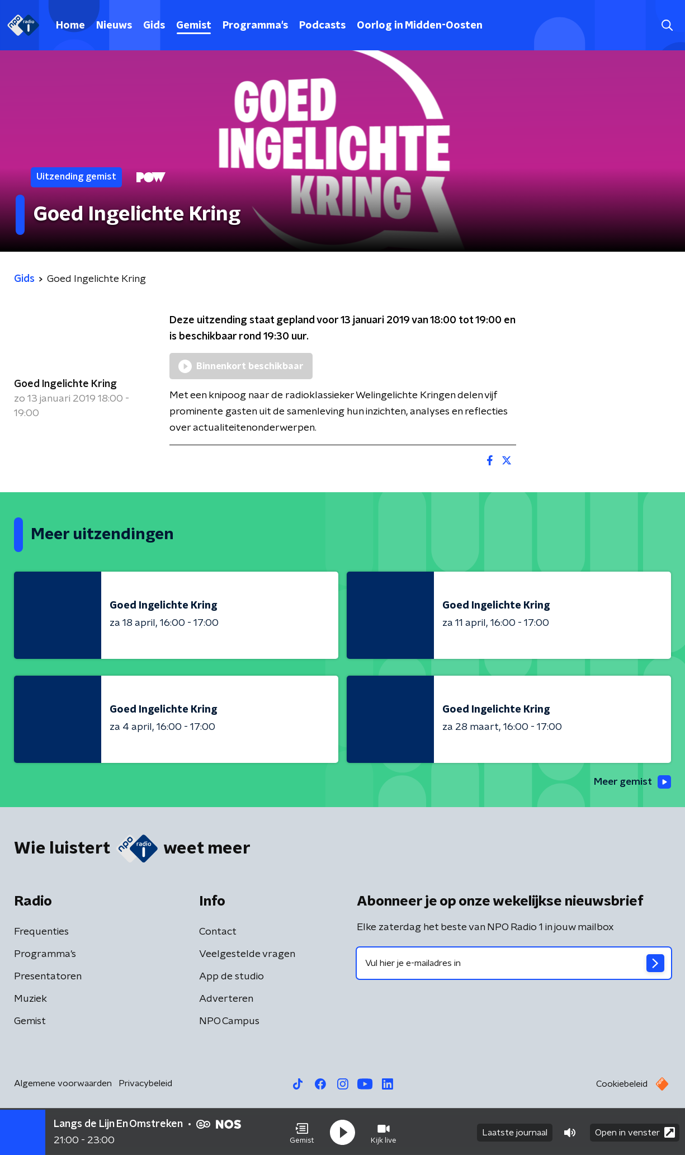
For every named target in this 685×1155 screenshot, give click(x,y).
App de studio (231, 977)
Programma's (255, 26)
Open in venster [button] (635, 1131)
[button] (302, 1131)
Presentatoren (48, 977)
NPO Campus (229, 1022)
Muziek (30, 999)
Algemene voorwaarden (63, 1083)
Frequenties (41, 932)
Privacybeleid (145, 1083)
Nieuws (114, 26)
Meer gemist (631, 782)
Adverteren (226, 999)
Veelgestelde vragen (247, 955)
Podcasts (322, 26)
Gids (154, 26)
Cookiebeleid (622, 1084)
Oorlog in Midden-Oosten (420, 26)
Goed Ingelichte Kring (65, 384)
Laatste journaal (514, 1131)
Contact (218, 932)
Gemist (193, 26)
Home (70, 26)
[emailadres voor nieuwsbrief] (514, 963)
